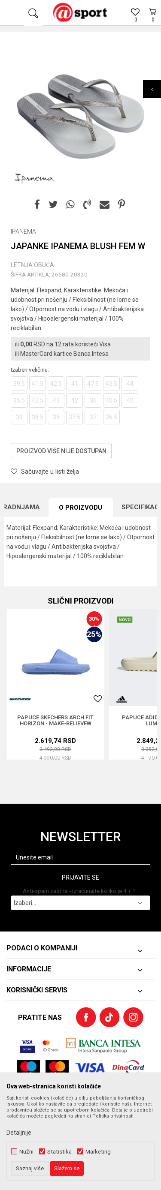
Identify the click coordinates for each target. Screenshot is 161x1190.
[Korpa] (152, 22)
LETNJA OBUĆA (32, 264)
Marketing (98, 1151)
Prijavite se (80, 877)
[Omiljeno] (135, 21)
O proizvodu (80, 507)
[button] (33, 13)
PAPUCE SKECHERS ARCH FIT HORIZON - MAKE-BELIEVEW (55, 721)
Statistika (59, 1151)
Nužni (26, 1151)
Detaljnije (18, 1132)
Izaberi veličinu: (30, 369)
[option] (80, 117)
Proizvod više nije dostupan (61, 451)
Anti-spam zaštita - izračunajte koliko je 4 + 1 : (80, 891)
